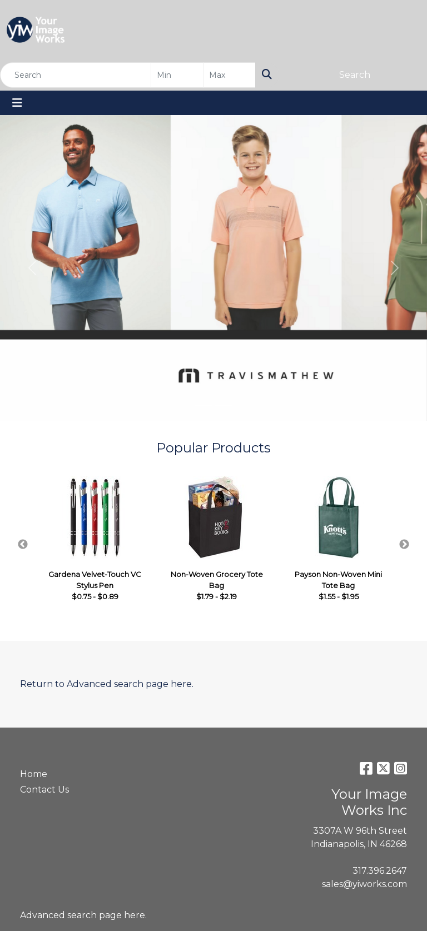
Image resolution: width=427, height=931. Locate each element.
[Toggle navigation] (17, 103)
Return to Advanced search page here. (106, 684)
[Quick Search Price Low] (177, 75)
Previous (22, 544)
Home (33, 774)
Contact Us (44, 789)
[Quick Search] (75, 75)
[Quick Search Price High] (229, 75)
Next (404, 544)
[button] (32, 268)
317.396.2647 (379, 870)
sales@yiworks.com (364, 884)
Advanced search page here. (83, 915)
